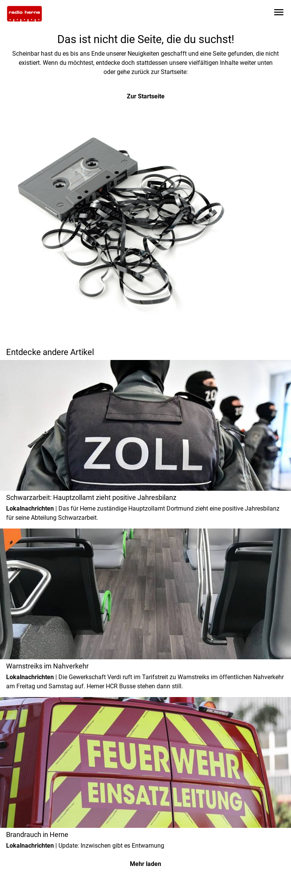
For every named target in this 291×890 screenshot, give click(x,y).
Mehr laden (145, 864)
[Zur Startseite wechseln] (24, 13)
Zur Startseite (146, 96)
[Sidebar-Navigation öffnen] (279, 13)
